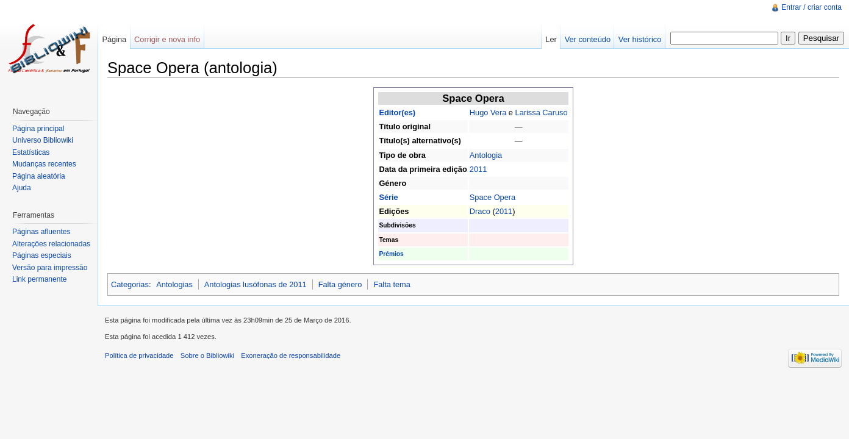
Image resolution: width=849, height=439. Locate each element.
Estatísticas (30, 152)
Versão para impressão (49, 267)
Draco (480, 211)
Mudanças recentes (44, 164)
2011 (478, 169)
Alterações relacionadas (51, 244)
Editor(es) (397, 112)
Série (388, 197)
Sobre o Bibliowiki (207, 355)
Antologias (174, 284)
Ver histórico (639, 39)
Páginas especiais (41, 255)
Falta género (340, 284)
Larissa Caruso (541, 112)
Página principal (38, 128)
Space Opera (492, 197)
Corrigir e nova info (167, 39)
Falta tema (391, 284)
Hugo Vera (488, 112)
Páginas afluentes (41, 231)
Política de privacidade (139, 355)
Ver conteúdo (588, 39)
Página (114, 39)
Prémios (391, 254)
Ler (551, 39)
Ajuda (21, 188)
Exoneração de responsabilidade (290, 355)
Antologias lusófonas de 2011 (255, 284)
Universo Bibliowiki (42, 140)
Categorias (130, 284)
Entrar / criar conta (811, 7)
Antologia (486, 155)
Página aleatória (38, 176)
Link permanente (39, 279)
